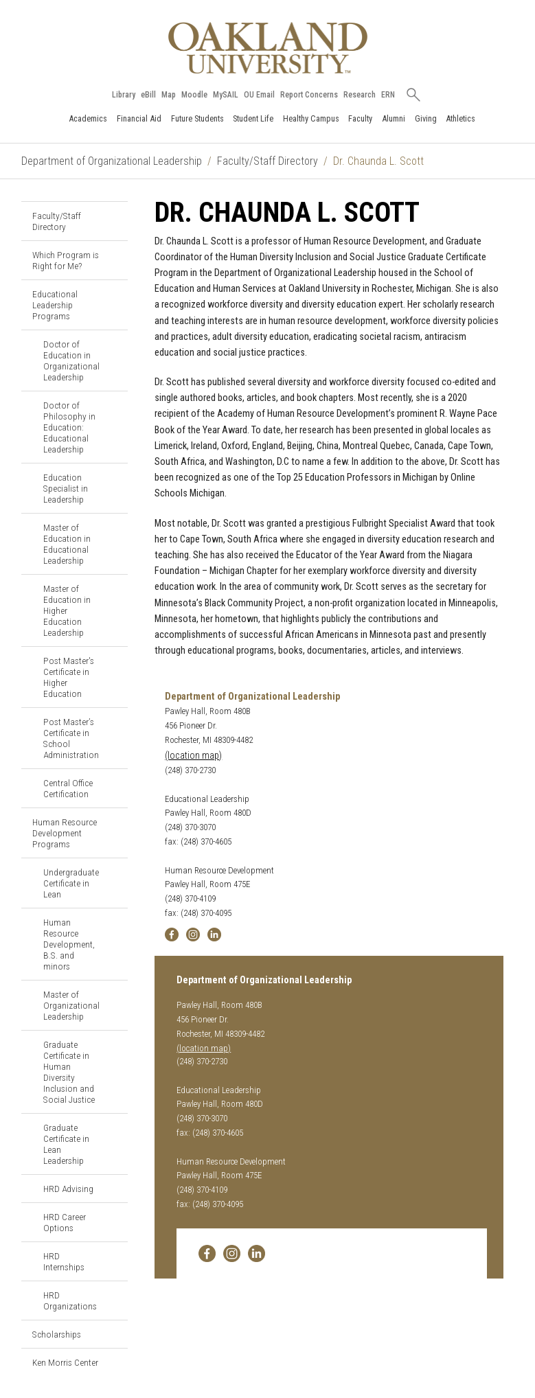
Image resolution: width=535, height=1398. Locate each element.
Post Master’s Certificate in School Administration (71, 738)
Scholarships (56, 1334)
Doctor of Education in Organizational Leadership (71, 360)
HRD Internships (63, 1261)
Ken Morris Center (65, 1362)
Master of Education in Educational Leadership (67, 544)
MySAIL (225, 95)
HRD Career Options (64, 1222)
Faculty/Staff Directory (267, 161)
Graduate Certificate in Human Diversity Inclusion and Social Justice (69, 1072)
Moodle (194, 95)
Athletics (460, 118)
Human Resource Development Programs (64, 832)
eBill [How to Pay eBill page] (148, 95)
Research (359, 95)
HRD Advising (68, 1188)
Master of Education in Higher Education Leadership (67, 610)
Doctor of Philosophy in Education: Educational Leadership (69, 427)
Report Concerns (309, 95)
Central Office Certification (68, 788)
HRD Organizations (70, 1300)
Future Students (197, 118)
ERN (388, 95)
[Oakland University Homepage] (267, 47)
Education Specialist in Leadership (65, 488)
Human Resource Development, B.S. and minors (69, 944)
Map (168, 95)
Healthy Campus (311, 118)
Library (123, 95)
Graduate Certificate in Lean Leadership (66, 1144)
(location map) (193, 755)
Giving (426, 118)
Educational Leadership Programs (55, 304)
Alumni (393, 118)
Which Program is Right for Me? (65, 260)
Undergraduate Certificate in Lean (71, 883)
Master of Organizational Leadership (71, 1005)
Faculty (360, 118)
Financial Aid (139, 118)
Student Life (253, 118)
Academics (88, 118)
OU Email (259, 95)
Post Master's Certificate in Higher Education (68, 677)
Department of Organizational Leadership (111, 161)
